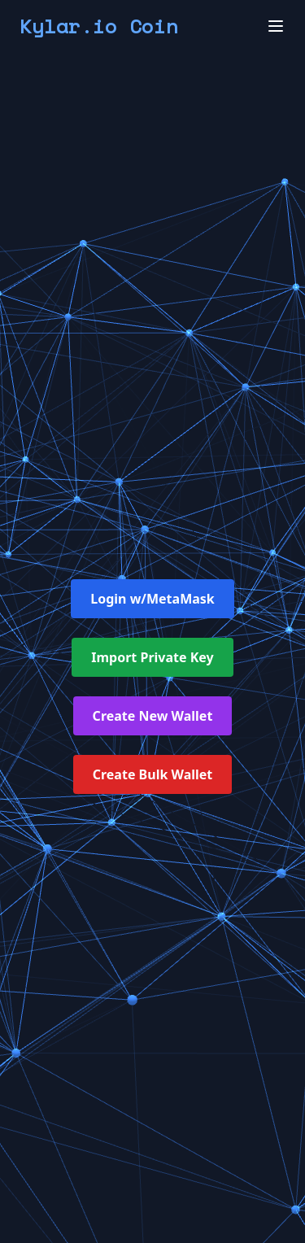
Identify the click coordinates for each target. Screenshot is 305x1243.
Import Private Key (152, 657)
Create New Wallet (153, 716)
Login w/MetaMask (152, 599)
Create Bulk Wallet (153, 774)
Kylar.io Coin (99, 26)
